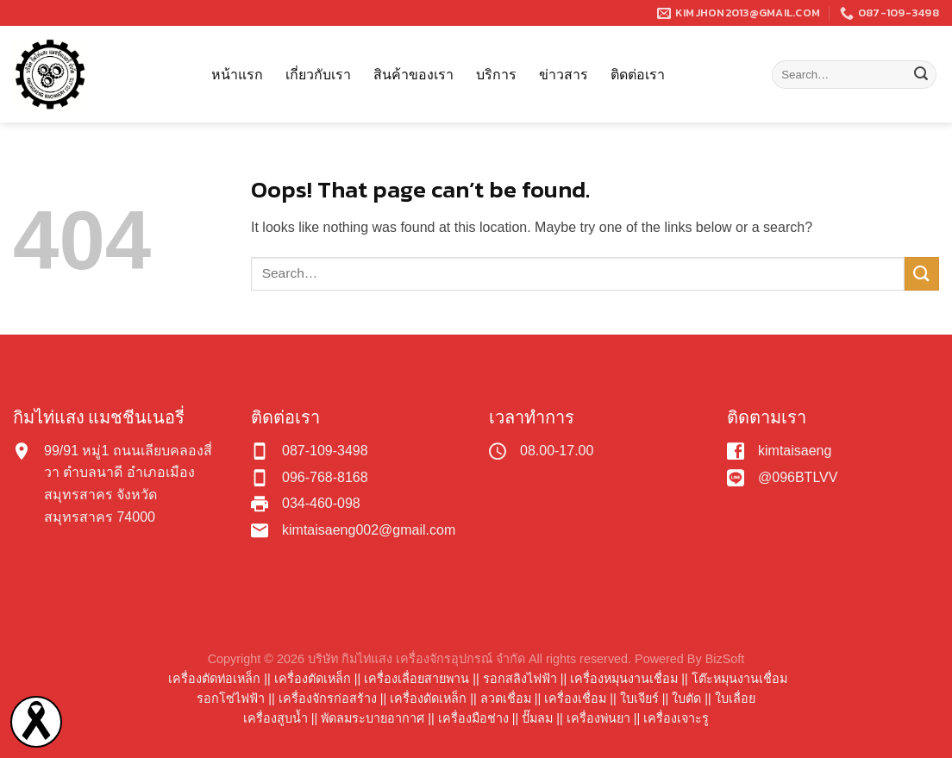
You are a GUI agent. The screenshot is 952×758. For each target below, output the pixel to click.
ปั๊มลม (537, 718)
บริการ (496, 74)
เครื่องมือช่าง (473, 718)
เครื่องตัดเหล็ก (312, 679)
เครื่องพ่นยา (598, 718)
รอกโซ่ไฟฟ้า (231, 698)
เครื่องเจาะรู (676, 718)
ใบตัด (686, 698)
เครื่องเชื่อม (575, 698)
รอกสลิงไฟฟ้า (520, 679)
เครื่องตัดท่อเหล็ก (214, 679)
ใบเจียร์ (639, 698)
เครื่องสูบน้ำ (275, 718)
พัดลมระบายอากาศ (372, 718)
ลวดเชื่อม (505, 698)
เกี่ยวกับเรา (318, 74)
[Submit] (921, 75)
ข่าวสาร (563, 74)
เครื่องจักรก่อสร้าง (328, 698)
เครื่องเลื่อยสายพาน (416, 679)
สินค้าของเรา (413, 74)
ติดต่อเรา (638, 74)
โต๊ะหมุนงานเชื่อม (739, 679)
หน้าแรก (237, 74)
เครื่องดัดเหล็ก (428, 698)
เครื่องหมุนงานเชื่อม (624, 679)
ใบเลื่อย (735, 698)
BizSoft (725, 659)
